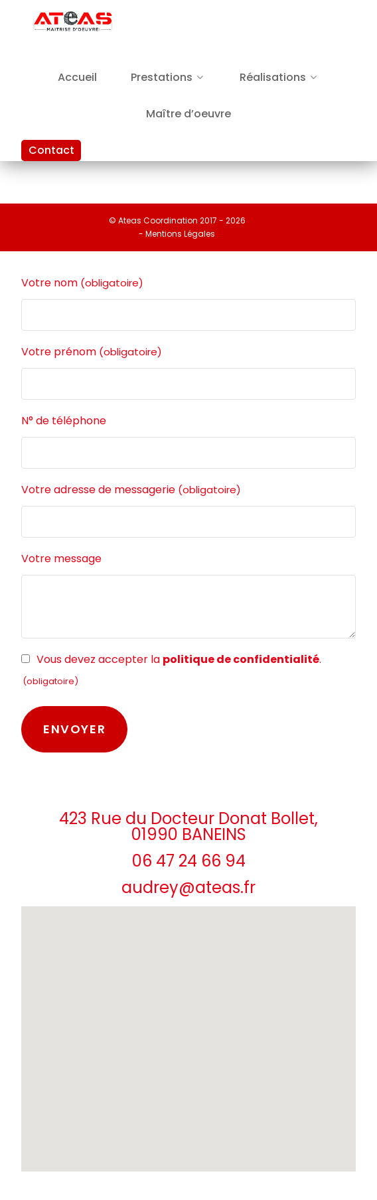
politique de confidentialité (241, 659)
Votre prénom (91, 352)
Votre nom (82, 283)
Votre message (61, 558)
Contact (51, 150)
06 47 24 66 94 (189, 861)
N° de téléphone (63, 420)
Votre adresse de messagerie (131, 490)
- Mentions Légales (177, 233)
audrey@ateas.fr (188, 887)
